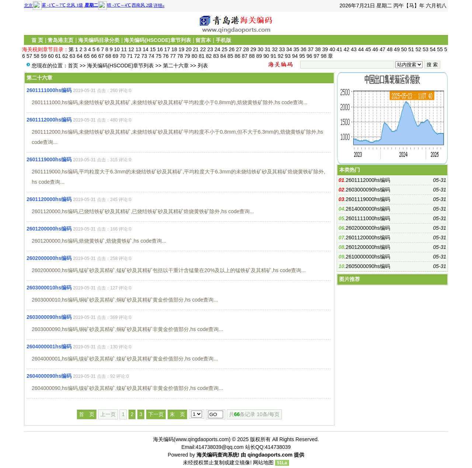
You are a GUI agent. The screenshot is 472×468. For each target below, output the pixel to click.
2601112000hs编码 (49, 120)
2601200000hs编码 (49, 229)
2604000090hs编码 (49, 376)
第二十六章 (176, 65)
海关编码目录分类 (98, 40)
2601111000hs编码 (49, 90)
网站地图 (263, 462)
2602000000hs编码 (49, 258)
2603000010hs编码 (49, 288)
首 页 (37, 40)
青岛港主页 (60, 40)
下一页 (156, 414)
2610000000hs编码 (368, 257)
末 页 (177, 414)
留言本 (203, 40)
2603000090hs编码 (49, 317)
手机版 (223, 40)
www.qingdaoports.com (202, 439)
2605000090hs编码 (368, 266)
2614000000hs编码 (368, 209)
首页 (73, 65)
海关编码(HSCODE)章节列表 (157, 40)
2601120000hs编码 (49, 199)
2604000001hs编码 (49, 346)
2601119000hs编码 (49, 159)
